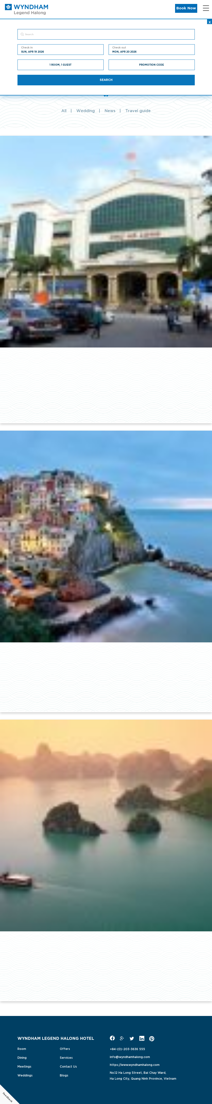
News (110, 110)
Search (106, 79)
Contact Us (68, 1066)
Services (66, 1057)
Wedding (85, 110)
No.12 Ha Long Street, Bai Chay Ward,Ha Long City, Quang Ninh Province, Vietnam (143, 1075)
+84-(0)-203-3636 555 (127, 1049)
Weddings (25, 1075)
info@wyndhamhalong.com (130, 1057)
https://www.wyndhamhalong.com (135, 1064)
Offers (65, 1048)
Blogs (64, 1075)
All (63, 110)
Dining (22, 1057)
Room (21, 1048)
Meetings (24, 1066)
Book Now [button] (186, 8)
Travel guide (138, 110)
